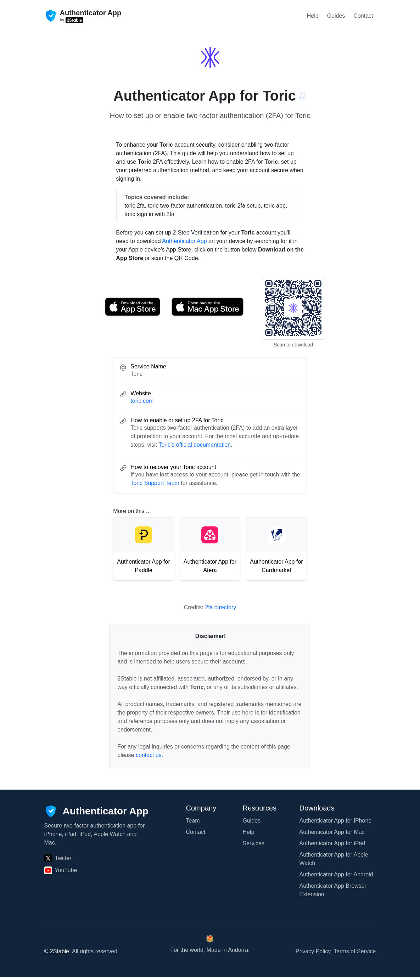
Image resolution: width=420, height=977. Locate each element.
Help (313, 16)
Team (193, 821)
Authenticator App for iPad (332, 843)
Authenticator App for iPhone (335, 821)
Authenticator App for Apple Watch (333, 859)
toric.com (141, 401)
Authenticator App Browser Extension (332, 890)
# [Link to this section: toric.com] (303, 95)
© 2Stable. (57, 951)
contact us (149, 755)
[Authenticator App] (96, 811)
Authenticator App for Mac (332, 832)
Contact (363, 16)
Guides (336, 16)
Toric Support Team (154, 483)
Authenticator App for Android (336, 874)
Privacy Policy (313, 951)
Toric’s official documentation (194, 445)
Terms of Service (355, 951)
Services (253, 843)
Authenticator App (184, 241)
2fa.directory (220, 607)
